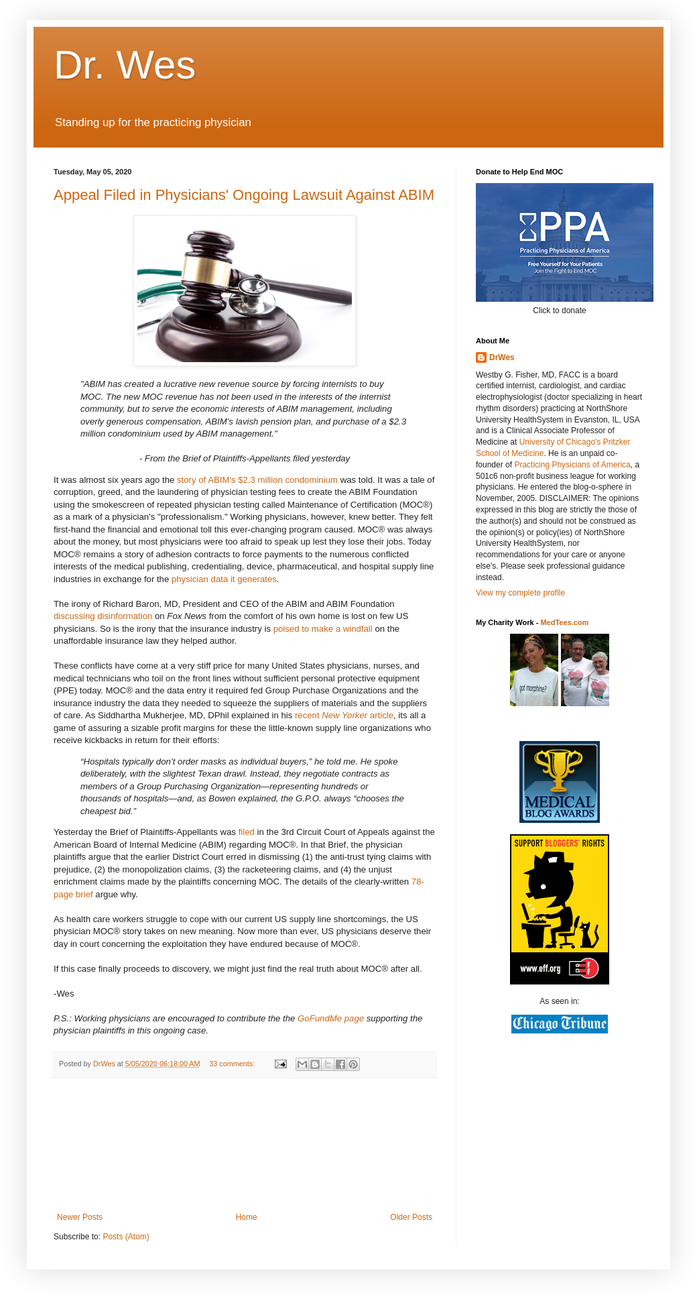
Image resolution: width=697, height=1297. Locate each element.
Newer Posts (80, 1217)
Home (246, 1217)
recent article (344, 715)
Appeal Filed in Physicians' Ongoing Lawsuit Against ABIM (244, 194)
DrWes (502, 357)
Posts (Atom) (126, 1236)
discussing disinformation (103, 616)
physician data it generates (224, 579)
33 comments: (233, 1064)
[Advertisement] (244, 1145)
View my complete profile (520, 593)
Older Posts (411, 1217)
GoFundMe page (331, 1018)
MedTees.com (564, 622)
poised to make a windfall (323, 629)
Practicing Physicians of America (572, 464)
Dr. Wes (125, 64)
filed (247, 832)
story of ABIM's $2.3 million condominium (257, 480)
